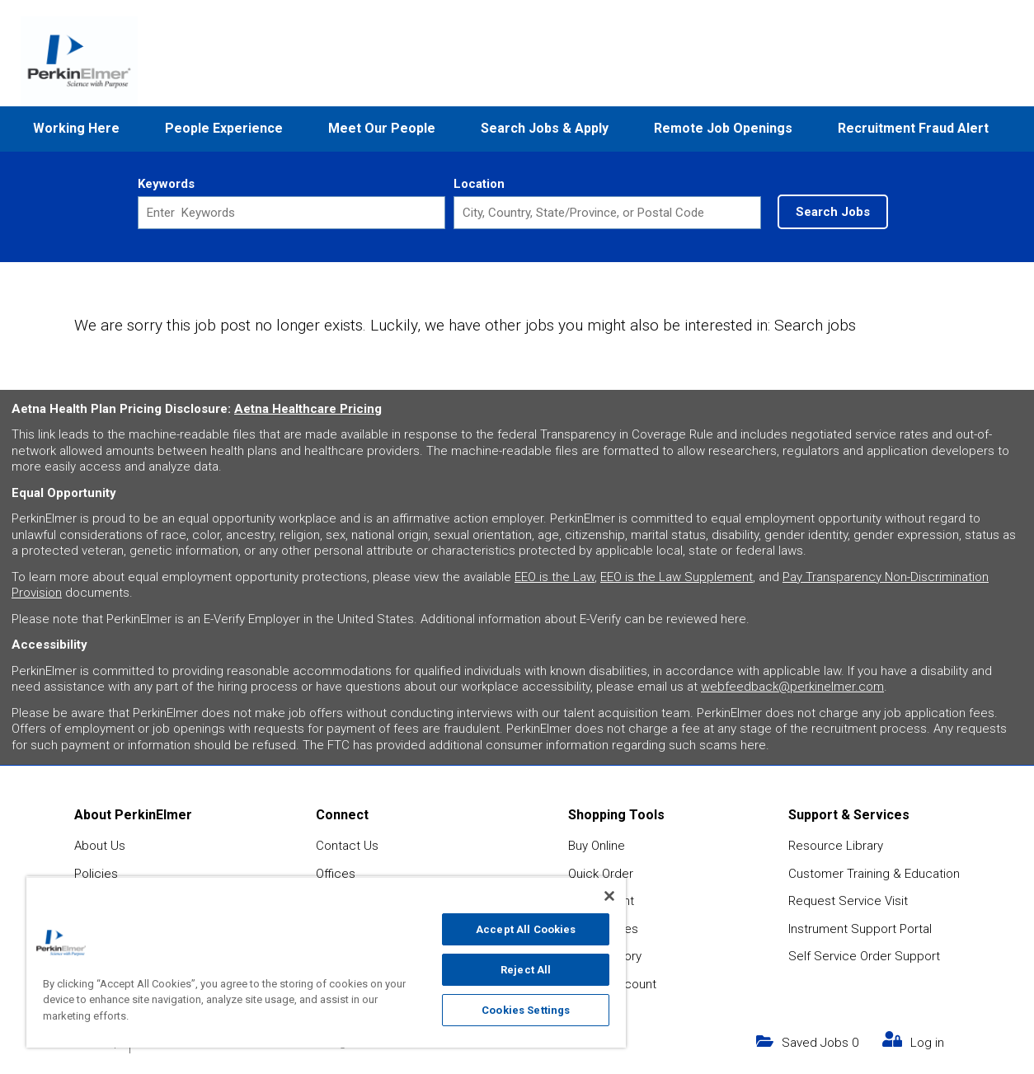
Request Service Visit (848, 900)
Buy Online (596, 845)
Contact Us (347, 845)
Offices (335, 873)
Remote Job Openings (723, 128)
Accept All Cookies (526, 929)
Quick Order (600, 873)
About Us (99, 845)
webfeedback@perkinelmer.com (792, 686)
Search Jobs (833, 211)
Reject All (526, 970)
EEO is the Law (555, 577)
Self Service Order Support (864, 956)
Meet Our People (381, 128)
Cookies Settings (526, 1010)
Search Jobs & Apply (545, 128)
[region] (326, 962)
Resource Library (835, 845)
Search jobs (815, 325)
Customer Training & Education (874, 873)
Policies (96, 873)
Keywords (166, 183)
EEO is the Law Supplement (676, 577)
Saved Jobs (820, 1042)
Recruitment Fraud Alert (913, 128)
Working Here (76, 128)
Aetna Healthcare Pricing (308, 408)
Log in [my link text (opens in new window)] (927, 1042)
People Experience (224, 128)
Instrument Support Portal (860, 929)
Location (479, 183)
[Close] (609, 896)
